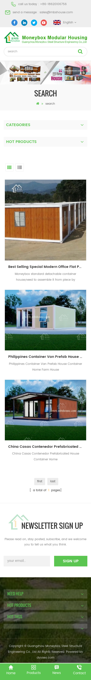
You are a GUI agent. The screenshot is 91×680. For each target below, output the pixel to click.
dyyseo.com (45, 657)
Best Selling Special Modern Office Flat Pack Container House (47, 267)
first (39, 481)
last (52, 481)
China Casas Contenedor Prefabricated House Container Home (47, 447)
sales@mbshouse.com (56, 12)
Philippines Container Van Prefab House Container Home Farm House (47, 357)
